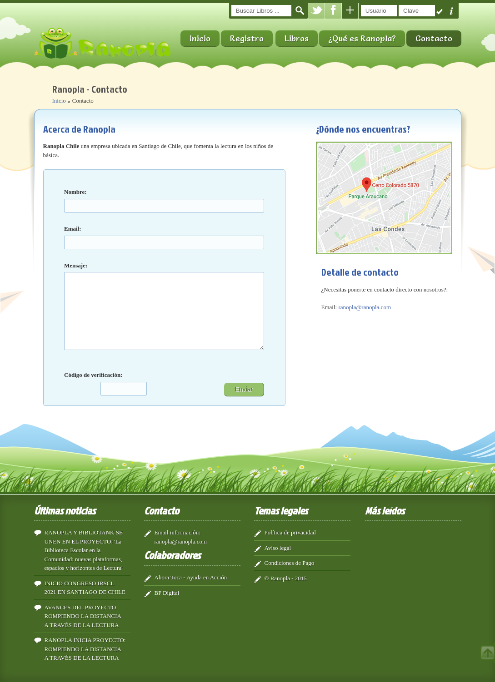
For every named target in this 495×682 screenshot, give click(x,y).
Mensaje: (75, 265)
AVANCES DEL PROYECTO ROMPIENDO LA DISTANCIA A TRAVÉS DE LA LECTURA (83, 615)
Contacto (433, 38)
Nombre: (75, 191)
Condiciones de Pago (290, 561)
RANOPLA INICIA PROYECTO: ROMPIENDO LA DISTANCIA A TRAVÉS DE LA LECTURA (85, 648)
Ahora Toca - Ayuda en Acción (191, 576)
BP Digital (167, 591)
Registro (247, 38)
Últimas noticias (64, 509)
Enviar (244, 388)
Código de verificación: (93, 374)
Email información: (177, 531)
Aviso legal (278, 547)
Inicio (200, 38)
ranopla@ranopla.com (364, 307)
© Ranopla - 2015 (286, 577)
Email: (72, 228)
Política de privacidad (290, 531)
